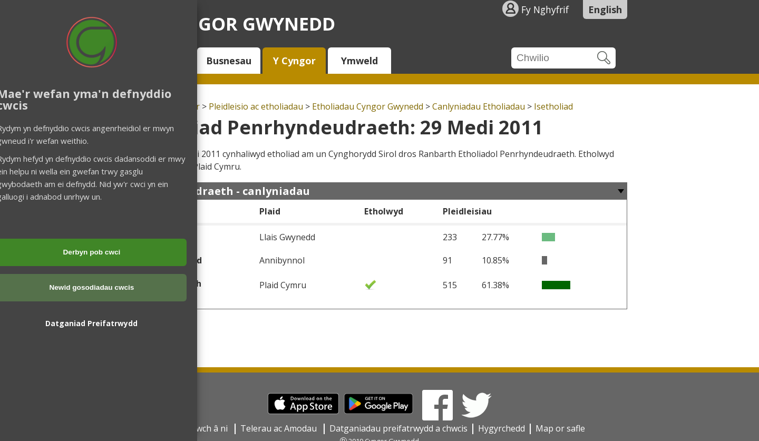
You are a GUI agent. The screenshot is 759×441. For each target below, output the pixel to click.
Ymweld (359, 60)
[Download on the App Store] (303, 411)
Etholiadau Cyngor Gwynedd (367, 106)
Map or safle (560, 428)
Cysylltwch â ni (200, 428)
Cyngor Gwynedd (248, 23)
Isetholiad (553, 106)
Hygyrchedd (501, 428)
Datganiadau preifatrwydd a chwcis (398, 428)
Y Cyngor (294, 60)
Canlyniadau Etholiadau (478, 106)
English (605, 9)
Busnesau (228, 60)
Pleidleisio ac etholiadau (256, 106)
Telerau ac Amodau (279, 428)
